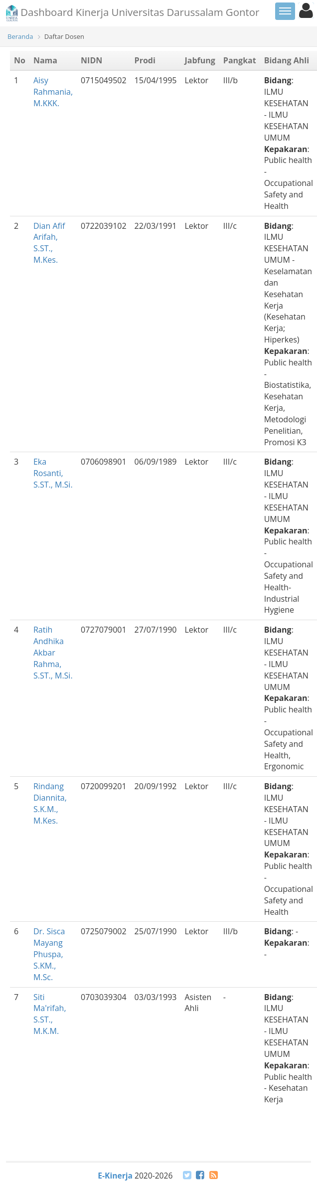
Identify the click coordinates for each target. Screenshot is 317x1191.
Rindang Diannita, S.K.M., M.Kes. (50, 803)
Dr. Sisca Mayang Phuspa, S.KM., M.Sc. (49, 954)
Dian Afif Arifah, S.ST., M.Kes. (49, 243)
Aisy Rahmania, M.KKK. (53, 92)
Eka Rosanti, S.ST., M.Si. (53, 473)
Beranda (20, 36)
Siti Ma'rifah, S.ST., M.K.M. (49, 1014)
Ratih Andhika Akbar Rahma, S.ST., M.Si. (53, 652)
